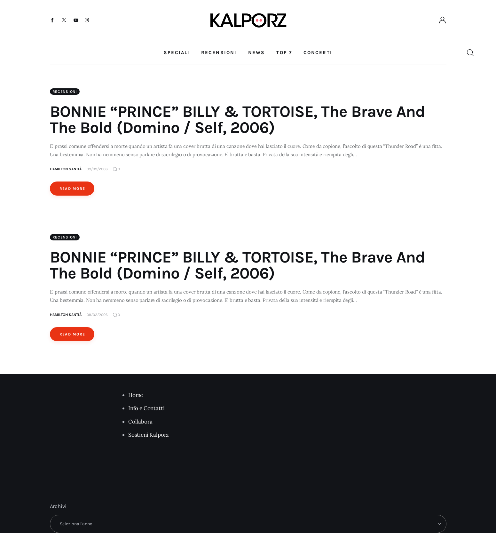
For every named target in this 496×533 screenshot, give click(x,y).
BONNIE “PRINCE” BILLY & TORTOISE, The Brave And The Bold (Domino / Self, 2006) (237, 119)
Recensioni (64, 91)
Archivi (58, 506)
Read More (72, 188)
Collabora (140, 421)
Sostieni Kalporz (148, 434)
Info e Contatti (146, 408)
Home (135, 395)
